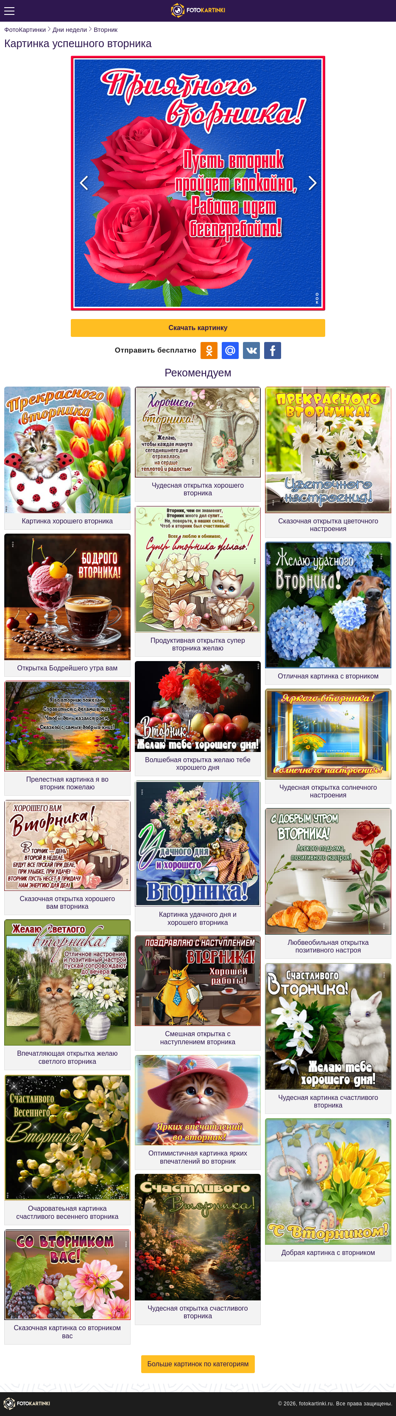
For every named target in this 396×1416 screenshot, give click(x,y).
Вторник (105, 29)
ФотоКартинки (25, 29)
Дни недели (70, 29)
